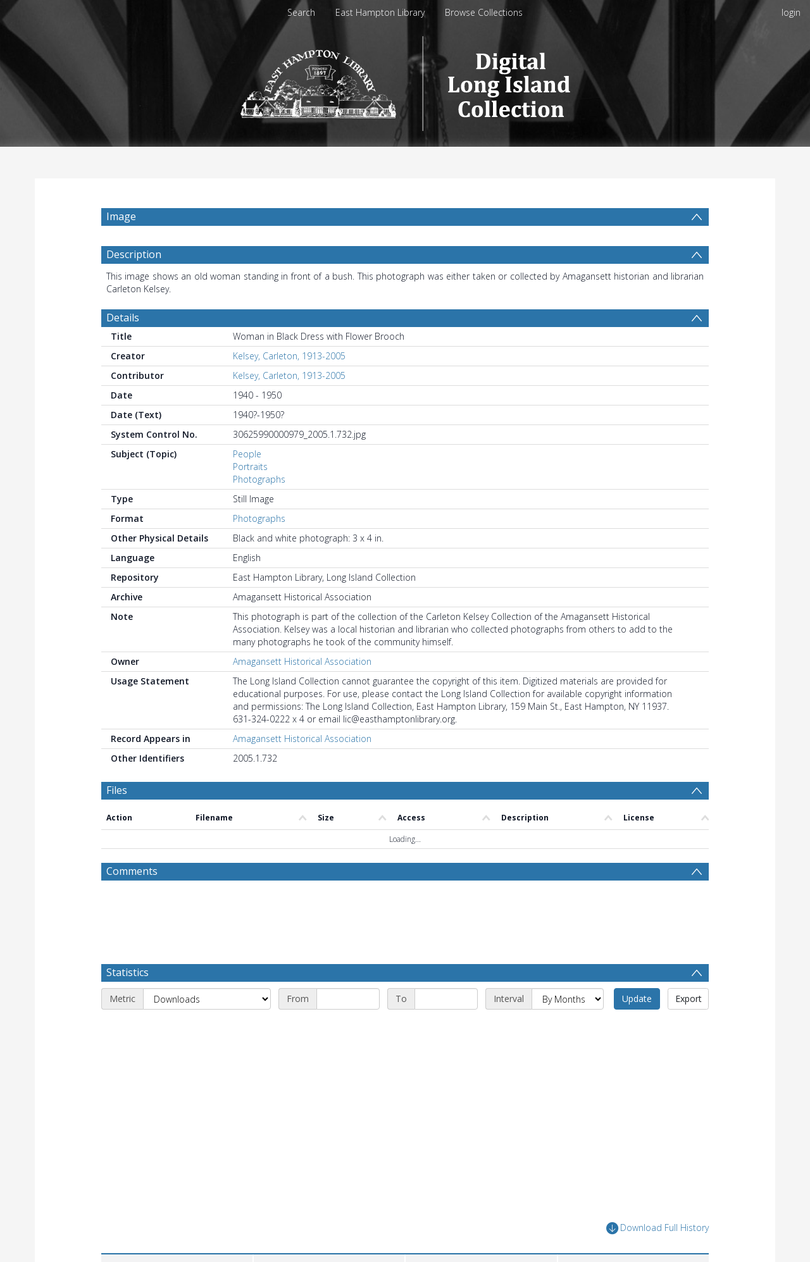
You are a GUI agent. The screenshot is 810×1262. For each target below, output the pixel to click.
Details (122, 318)
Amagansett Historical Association (302, 661)
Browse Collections (484, 12)
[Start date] (348, 999)
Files (116, 790)
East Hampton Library (380, 12)
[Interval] (568, 999)
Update (637, 999)
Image (121, 216)
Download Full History (657, 1228)
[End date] (446, 999)
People (247, 454)
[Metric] (207, 999)
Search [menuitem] (301, 12)
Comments (132, 871)
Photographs (259, 479)
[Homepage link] (405, 80)
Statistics (127, 972)
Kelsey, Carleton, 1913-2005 (289, 356)
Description (133, 254)
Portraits (250, 467)
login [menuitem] (791, 12)
